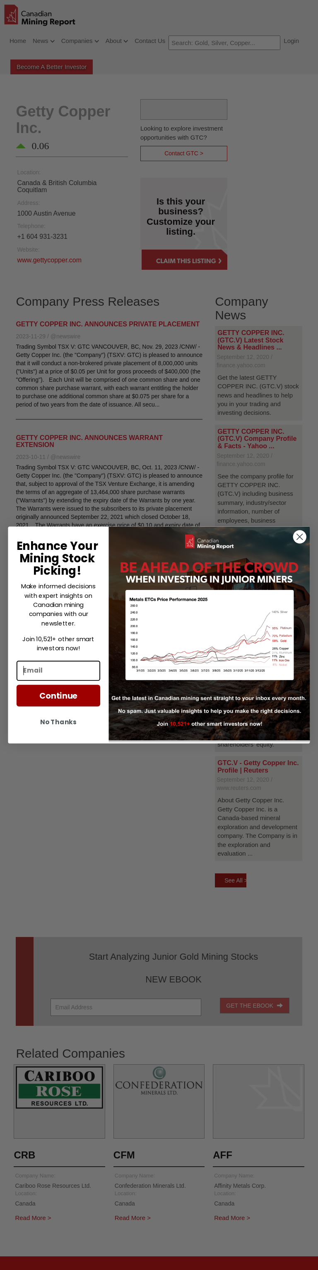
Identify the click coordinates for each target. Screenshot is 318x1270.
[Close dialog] (300, 537)
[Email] (58, 671)
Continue (58, 695)
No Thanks (58, 721)
